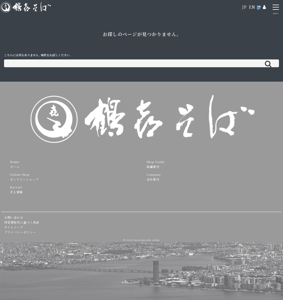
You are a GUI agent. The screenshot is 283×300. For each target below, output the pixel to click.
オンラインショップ (24, 179)
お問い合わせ (13, 217)
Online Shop (19, 174)
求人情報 (16, 192)
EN (252, 7)
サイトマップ (13, 227)
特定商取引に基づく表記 (21, 222)
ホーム (15, 166)
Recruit (16, 187)
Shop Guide (156, 162)
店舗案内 (153, 166)
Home (14, 162)
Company (154, 174)
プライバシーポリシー (20, 232)
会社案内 (153, 179)
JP (244, 7)
